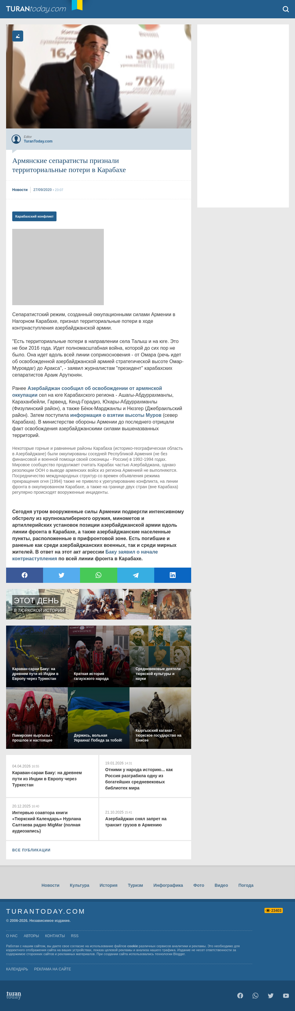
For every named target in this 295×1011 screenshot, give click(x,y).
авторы (31, 936)
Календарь (17, 969)
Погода (246, 885)
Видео (221, 885)
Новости (51, 885)
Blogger (178, 954)
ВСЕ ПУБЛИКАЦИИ (31, 850)
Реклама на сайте (52, 969)
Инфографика (168, 885)
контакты (55, 936)
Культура (79, 885)
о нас (12, 936)
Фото (198, 885)
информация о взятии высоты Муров (116, 415)
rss (74, 936)
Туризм (135, 885)
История (108, 885)
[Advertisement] (58, 267)
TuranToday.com (42, 9)
